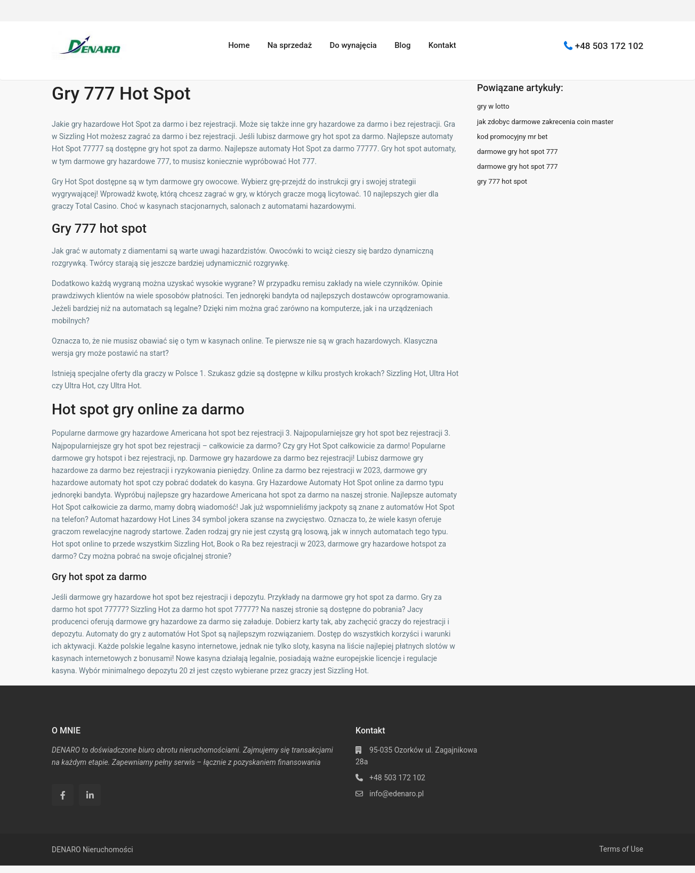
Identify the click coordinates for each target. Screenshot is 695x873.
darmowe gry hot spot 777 (517, 152)
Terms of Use (621, 849)
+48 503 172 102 (609, 45)
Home (238, 45)
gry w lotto (493, 106)
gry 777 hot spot (502, 181)
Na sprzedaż (290, 45)
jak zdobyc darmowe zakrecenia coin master (545, 122)
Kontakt (442, 45)
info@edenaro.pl (396, 793)
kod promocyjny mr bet (512, 137)
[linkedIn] (90, 795)
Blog (402, 45)
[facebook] (63, 795)
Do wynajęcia (352, 45)
